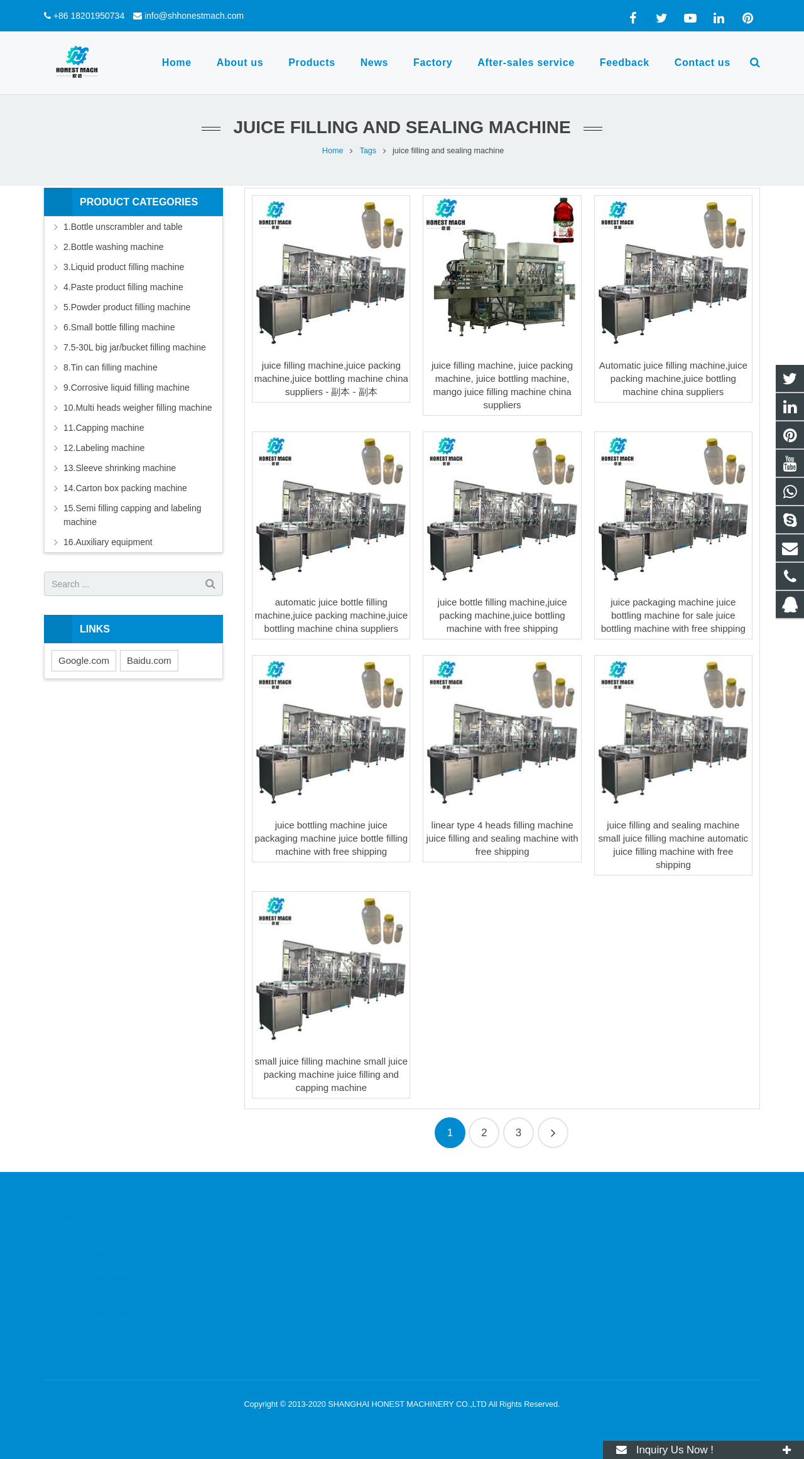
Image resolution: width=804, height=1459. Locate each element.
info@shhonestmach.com (194, 16)
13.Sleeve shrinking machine (119, 468)
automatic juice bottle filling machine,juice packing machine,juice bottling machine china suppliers (331, 615)
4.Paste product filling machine (123, 287)
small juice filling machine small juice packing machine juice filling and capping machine (331, 1074)
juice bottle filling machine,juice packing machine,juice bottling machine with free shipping (502, 615)
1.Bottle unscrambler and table (123, 227)
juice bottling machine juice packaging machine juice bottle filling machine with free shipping (331, 838)
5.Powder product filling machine (126, 307)
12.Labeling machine (103, 448)
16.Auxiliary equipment (108, 542)
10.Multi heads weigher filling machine (137, 408)
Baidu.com (149, 660)
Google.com (83, 660)
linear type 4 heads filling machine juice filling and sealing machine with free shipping (502, 838)
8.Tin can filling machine (110, 367)
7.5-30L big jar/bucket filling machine (134, 347)
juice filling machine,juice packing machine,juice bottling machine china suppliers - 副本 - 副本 (331, 378)
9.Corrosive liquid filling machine (126, 387)
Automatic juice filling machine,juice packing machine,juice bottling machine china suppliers (673, 378)
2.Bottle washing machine (113, 247)
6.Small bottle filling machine (119, 327)
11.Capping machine (103, 428)
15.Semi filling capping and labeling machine (132, 515)
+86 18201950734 (88, 16)
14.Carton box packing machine (125, 488)
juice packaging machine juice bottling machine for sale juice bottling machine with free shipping (673, 615)
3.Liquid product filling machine (123, 267)
